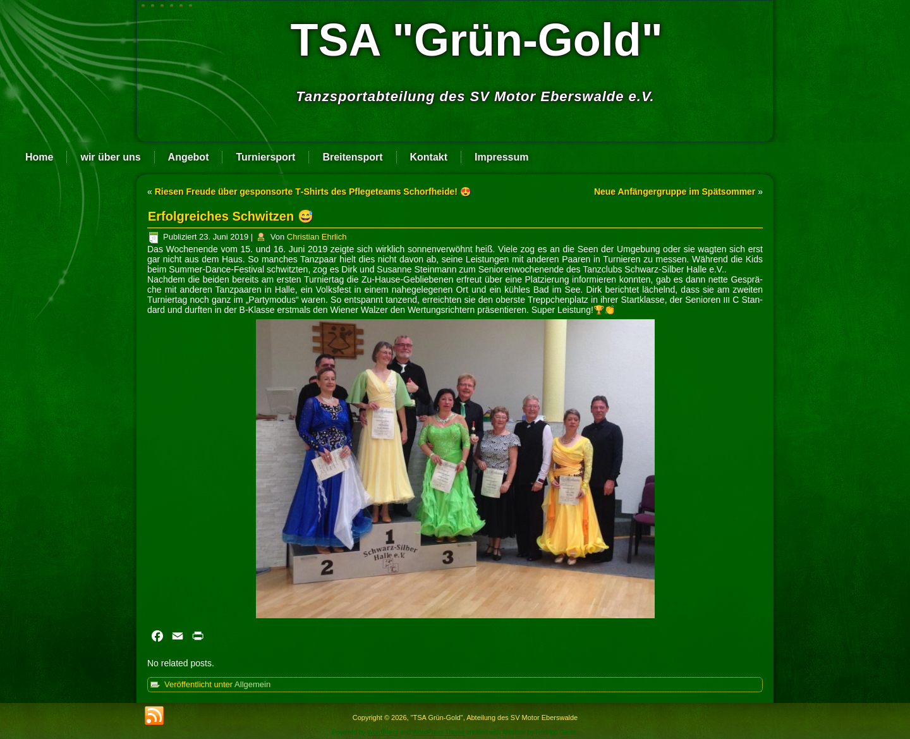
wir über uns (110, 157)
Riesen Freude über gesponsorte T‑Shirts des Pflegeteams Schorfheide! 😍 (313, 191)
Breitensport (352, 157)
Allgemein (252, 684)
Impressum (501, 157)
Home (39, 157)
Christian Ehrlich (317, 236)
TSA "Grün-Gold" (476, 40)
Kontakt (429, 157)
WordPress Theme (439, 732)
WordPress (382, 732)
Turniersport (265, 157)
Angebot (188, 157)
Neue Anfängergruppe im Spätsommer (674, 191)
